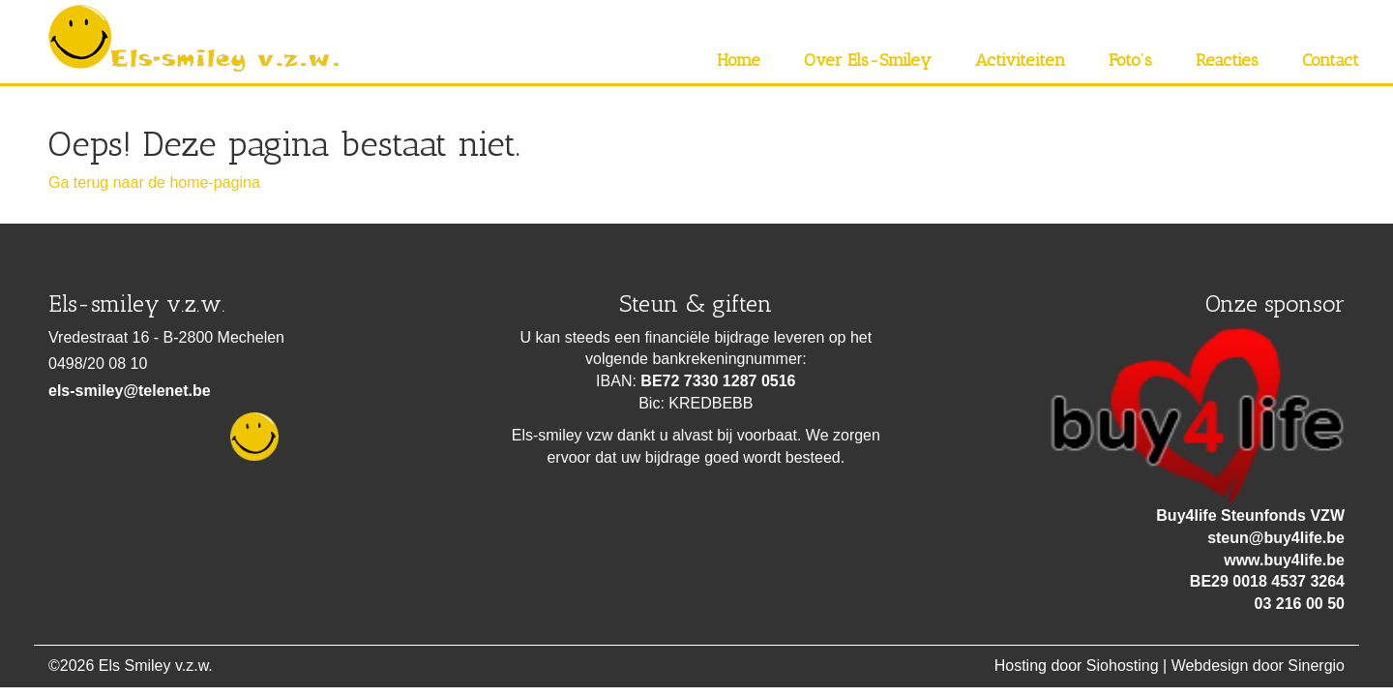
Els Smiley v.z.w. (156, 665)
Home (738, 60)
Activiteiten (1020, 60)
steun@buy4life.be (1276, 538)
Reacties (1227, 60)
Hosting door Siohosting (1076, 665)
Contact (1330, 60)
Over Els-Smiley (868, 60)
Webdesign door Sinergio (1258, 665)
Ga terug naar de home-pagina (154, 182)
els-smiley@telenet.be (129, 390)
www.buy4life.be (1284, 560)
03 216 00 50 (1300, 603)
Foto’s (1130, 60)
